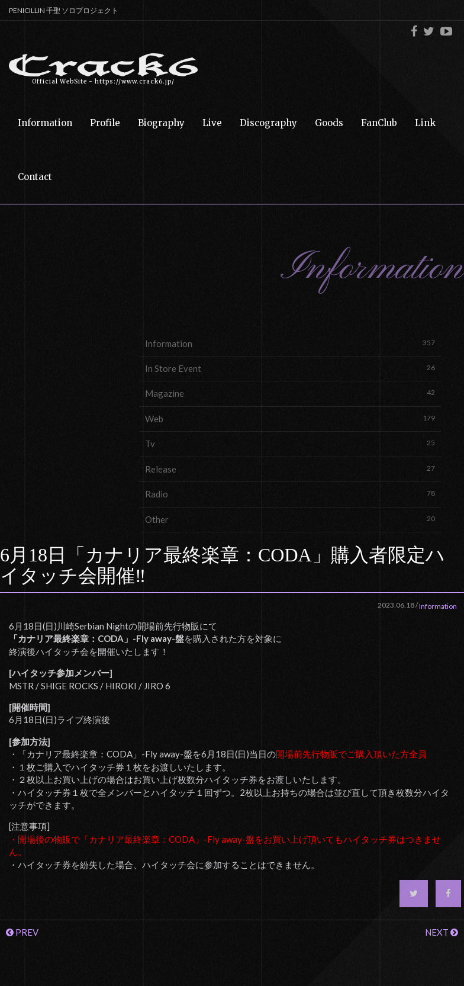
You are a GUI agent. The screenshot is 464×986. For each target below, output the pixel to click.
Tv (290, 443)
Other (290, 519)
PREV (22, 932)
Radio (290, 493)
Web (290, 418)
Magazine (290, 393)
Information (290, 343)
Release (290, 468)
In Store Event (290, 368)
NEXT (441, 932)
